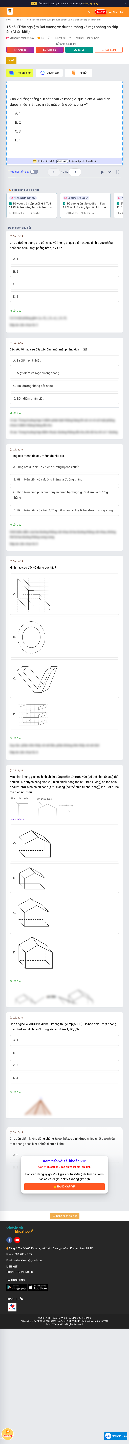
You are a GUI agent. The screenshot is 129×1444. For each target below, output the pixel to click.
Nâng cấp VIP (64, 1301)
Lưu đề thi (109, 49)
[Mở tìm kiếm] (89, 12)
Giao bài (49, 49)
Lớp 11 (9, 20)
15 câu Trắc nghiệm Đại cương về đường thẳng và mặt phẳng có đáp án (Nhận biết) (62, 20)
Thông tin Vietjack (20, 1387)
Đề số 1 (11, 60)
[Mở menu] (17, 12)
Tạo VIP (101, 12)
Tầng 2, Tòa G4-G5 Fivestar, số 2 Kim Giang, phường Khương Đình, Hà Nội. (52, 1363)
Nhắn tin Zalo (116, 1436)
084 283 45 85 (23, 1369)
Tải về (79, 49)
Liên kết (12, 1382)
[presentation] (52, 318)
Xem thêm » (17, 850)
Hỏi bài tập (7, 1433)
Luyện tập (49, 72)
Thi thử (79, 72)
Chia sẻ (20, 49)
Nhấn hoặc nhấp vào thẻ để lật (65, 161)
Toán (18, 20)
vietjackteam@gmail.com (27, 1375)
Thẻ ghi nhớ (20, 72)
